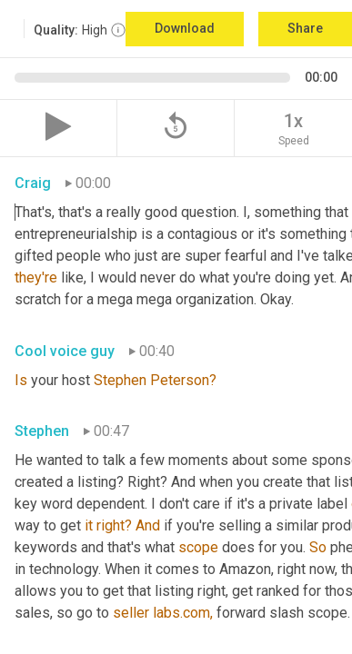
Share (305, 28)
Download (185, 28)
